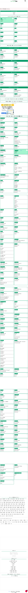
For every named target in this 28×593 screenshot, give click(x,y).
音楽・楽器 (21, 500)
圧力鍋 (15, 520)
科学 (12, 515)
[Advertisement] (14, 5)
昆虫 (4, 510)
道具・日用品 (8, 512)
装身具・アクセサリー (6, 509)
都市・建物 (14, 500)
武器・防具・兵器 (19, 509)
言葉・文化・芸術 (8, 514)
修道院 (6, 523)
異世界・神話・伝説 (14, 561)
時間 (13, 563)
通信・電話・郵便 (19, 512)
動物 (18, 500)
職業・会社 (16, 510)
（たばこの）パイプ (6, 520)
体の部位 (4, 512)
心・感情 (4, 507)
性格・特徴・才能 (6, 505)
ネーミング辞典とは (14, 575)
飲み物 (17, 502)
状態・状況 (12, 510)
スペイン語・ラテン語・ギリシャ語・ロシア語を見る (14, 98)
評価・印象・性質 (13, 509)
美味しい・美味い (23, 520)
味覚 (2, 510)
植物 (1, 512)
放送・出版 (13, 502)
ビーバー (2, 523)
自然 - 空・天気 (8, 515)
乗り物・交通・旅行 (17, 514)
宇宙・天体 (12, 512)
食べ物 (15, 505)
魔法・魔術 (10, 507)
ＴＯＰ (9, 591)
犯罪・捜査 (14, 507)
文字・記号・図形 (21, 510)
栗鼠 (1, 520)
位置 (13, 505)
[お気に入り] (13, 18)
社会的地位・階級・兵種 (7, 500)
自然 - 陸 (18, 505)
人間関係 (18, 507)
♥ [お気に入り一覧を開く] (26, 590)
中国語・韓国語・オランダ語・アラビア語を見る (14, 101)
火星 (13, 520)
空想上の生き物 (8, 502)
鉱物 (11, 505)
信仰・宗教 (8, 510)
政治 (7, 507)
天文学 (9, 523)
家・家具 (20, 502)
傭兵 (10, 520)
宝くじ (18, 520)
